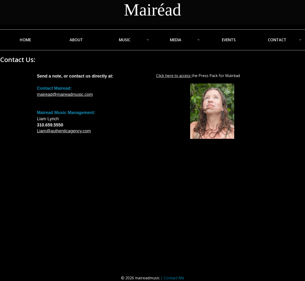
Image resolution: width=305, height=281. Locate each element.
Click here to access (173, 75)
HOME (25, 39)
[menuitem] (25, 39)
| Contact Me (172, 278)
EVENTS (229, 39)
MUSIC (124, 39)
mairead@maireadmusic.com (65, 94)
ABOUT (76, 39)
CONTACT (277, 39)
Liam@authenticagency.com (64, 131)
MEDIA (175, 39)
